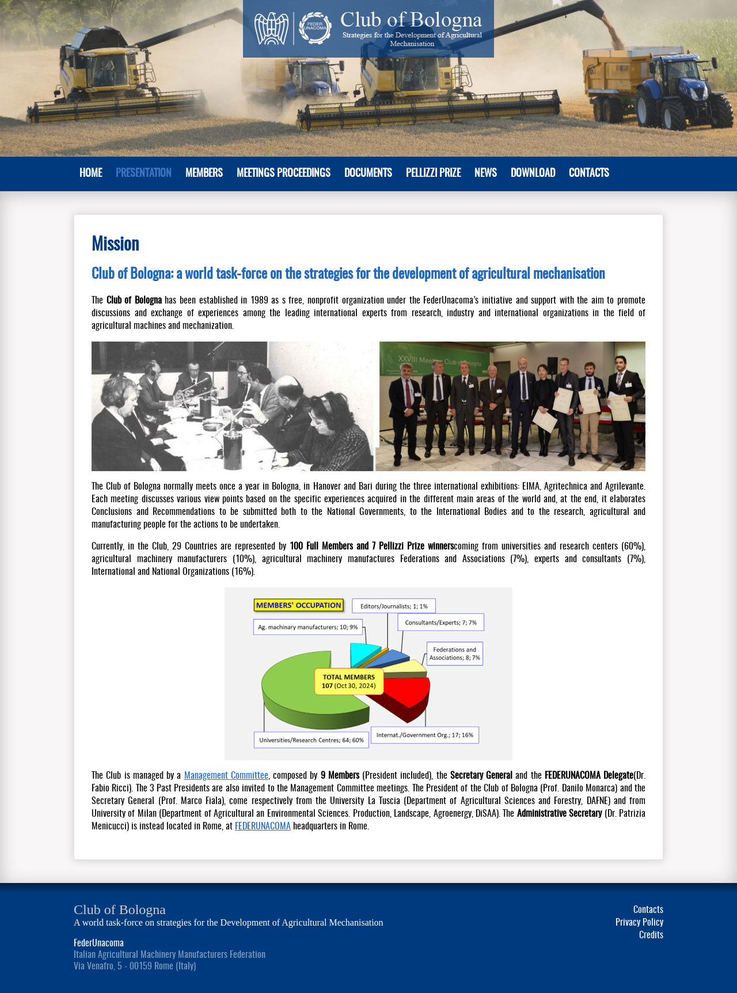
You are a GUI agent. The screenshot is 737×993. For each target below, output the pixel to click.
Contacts (589, 174)
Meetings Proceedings (283, 174)
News (485, 174)
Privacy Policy (639, 922)
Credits (651, 935)
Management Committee (226, 775)
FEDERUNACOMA (263, 826)
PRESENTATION (144, 174)
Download (533, 174)
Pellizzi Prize (433, 174)
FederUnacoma (99, 943)
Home (90, 174)
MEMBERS (204, 174)
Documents (368, 174)
